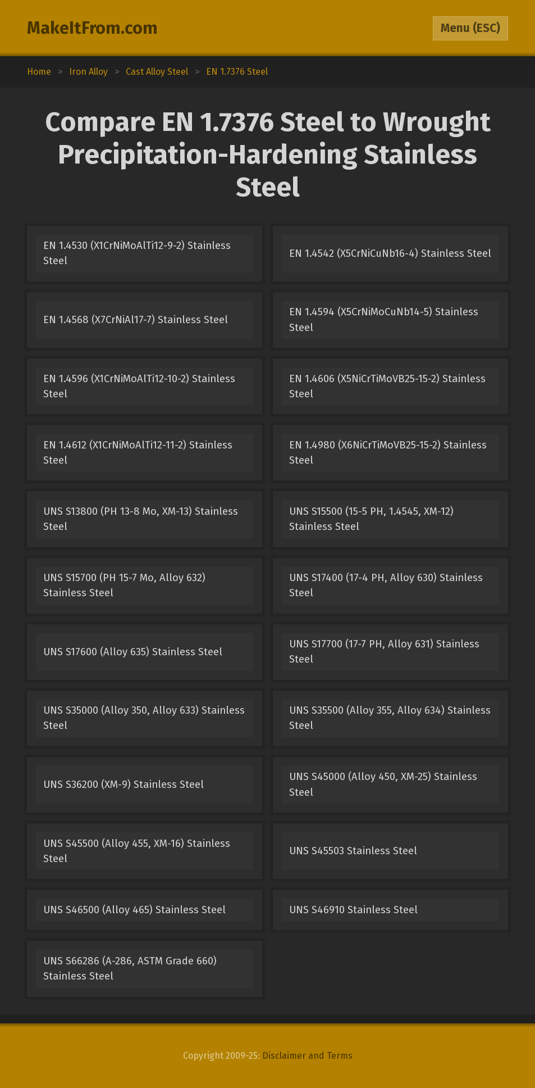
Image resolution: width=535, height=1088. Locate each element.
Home (39, 71)
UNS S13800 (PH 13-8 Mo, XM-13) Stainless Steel (140, 519)
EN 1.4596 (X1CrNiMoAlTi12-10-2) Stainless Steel (139, 386)
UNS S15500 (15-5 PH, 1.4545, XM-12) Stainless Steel (371, 519)
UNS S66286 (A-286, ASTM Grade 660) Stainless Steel (130, 968)
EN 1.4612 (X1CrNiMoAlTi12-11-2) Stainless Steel (137, 452)
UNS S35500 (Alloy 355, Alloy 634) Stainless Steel (390, 718)
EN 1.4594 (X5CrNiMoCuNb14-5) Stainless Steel (383, 319)
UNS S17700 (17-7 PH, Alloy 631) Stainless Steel (384, 651)
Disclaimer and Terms (307, 1055)
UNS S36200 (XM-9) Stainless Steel (123, 784)
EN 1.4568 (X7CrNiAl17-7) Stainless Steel (135, 320)
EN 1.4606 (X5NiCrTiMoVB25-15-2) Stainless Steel (387, 386)
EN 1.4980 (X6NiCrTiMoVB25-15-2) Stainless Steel (388, 452)
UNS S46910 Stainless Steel (353, 910)
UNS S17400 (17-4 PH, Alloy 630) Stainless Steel (386, 585)
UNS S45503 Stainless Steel (353, 851)
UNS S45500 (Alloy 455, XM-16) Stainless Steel (136, 851)
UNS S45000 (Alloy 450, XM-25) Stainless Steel (383, 784)
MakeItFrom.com (92, 28)
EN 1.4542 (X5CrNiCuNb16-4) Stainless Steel (390, 253)
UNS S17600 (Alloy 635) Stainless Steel (132, 652)
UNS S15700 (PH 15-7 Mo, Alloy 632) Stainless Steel (124, 585)
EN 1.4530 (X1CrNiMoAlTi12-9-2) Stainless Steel (137, 253)
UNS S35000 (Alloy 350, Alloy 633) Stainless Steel (144, 718)
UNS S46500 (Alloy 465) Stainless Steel (134, 910)
